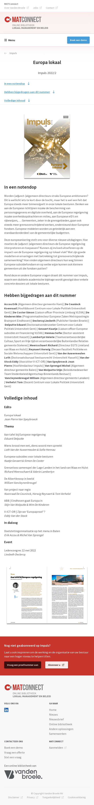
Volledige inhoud (14, 100)
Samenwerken (57, 733)
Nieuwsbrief (56, 719)
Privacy (31, 797)
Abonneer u (54, 664)
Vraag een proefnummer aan (22, 664)
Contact (50, 7)
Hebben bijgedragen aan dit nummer (27, 92)
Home (52, 709)
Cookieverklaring (77, 797)
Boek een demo (78, 40)
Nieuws (53, 714)
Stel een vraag (12, 757)
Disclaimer (13, 797)
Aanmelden (56, 747)
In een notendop (14, 83)
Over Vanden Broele (14, 7)
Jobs (35, 7)
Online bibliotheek (60, 724)
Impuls (10, 53)
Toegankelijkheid (51, 797)
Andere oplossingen (61, 729)
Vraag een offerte (14, 752)
